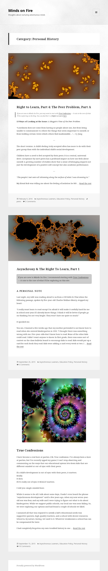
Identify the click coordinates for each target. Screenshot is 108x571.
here (64, 116)
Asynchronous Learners (46, 199)
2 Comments (30, 201)
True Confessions (65, 113)
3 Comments (24, 364)
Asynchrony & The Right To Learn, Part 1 (48, 269)
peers (19, 201)
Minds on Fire (20, 10)
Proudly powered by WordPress (30, 565)
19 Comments (24, 546)
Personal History (77, 199)
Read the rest (85, 183)
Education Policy (63, 199)
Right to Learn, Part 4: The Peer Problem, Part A (54, 107)
